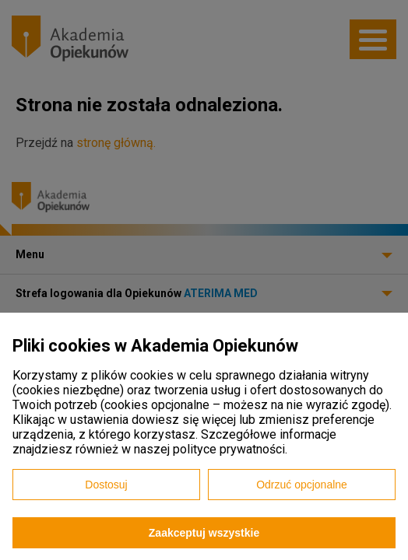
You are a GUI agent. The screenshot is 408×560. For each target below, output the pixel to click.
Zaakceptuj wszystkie (204, 533)
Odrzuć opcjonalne (301, 484)
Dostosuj (106, 484)
